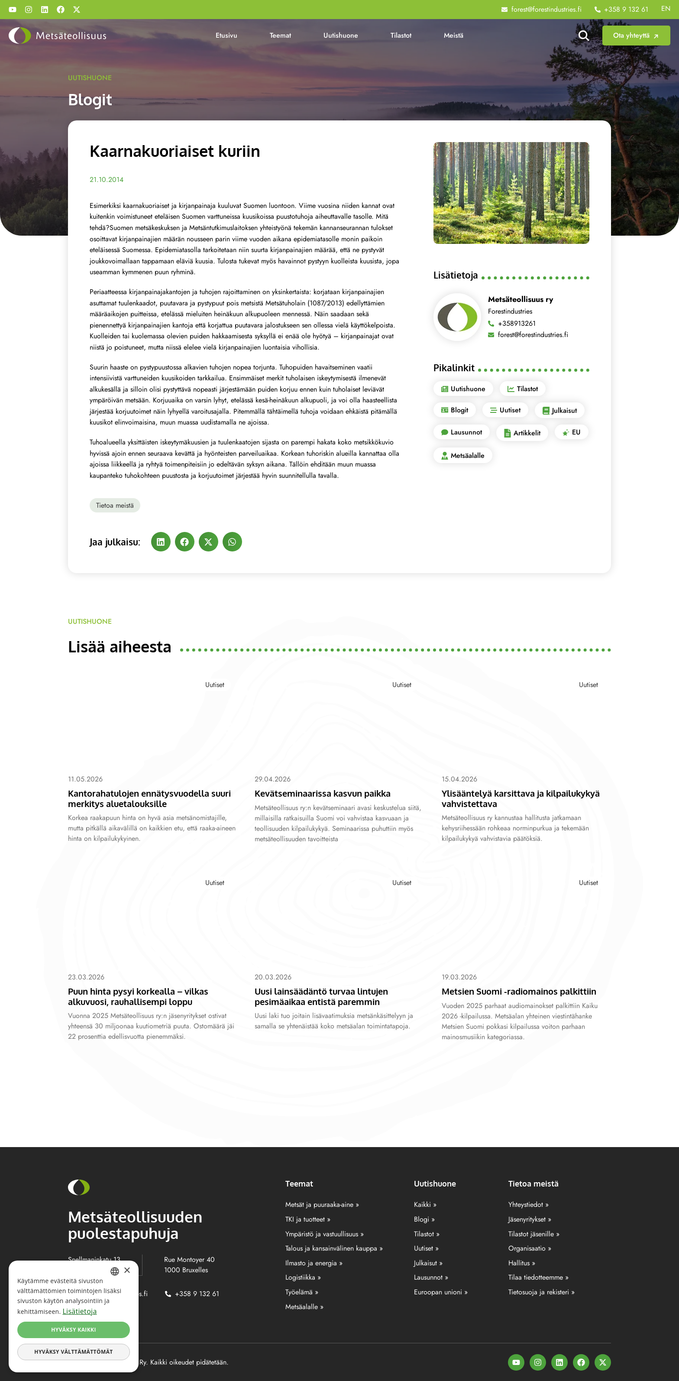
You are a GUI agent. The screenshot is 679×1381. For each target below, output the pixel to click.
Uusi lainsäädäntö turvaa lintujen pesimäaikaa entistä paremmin (326, 996)
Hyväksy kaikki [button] (73, 1329)
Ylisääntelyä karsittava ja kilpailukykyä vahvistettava (526, 798)
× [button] (126, 1271)
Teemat (280, 35)
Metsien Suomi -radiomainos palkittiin (525, 991)
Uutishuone (340, 35)
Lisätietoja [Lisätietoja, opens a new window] (79, 1311)
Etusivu (226, 35)
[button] (161, 541)
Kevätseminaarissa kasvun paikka (328, 793)
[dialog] (74, 1316)
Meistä (453, 35)
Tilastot (401, 35)
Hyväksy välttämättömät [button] (73, 1351)
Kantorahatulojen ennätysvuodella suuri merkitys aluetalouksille (143, 798)
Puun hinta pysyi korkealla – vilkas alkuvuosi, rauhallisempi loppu (144, 996)
